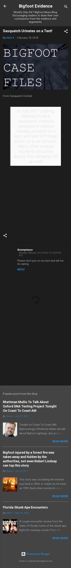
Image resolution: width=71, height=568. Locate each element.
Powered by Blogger (35, 554)
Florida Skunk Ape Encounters (25, 507)
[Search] (66, 7)
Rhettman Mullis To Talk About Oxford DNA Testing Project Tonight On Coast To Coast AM (30, 406)
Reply (21, 269)
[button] (66, 32)
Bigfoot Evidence (35, 6)
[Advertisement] (35, 354)
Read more (60, 441)
